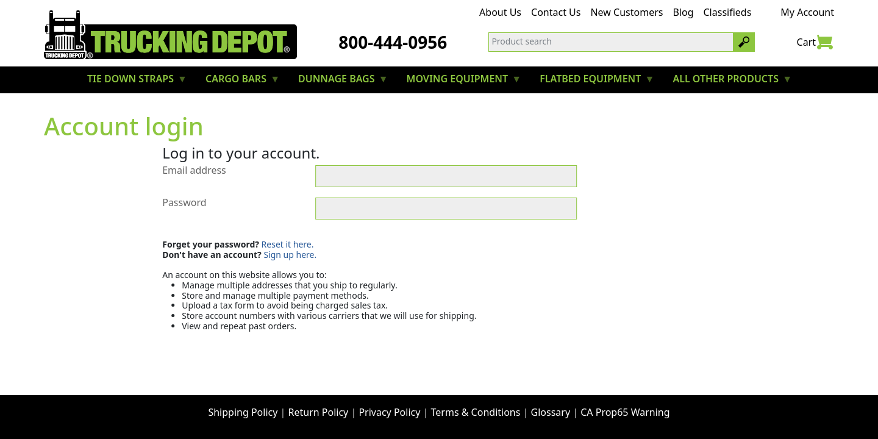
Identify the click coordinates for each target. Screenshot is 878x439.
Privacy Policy (389, 412)
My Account (807, 12)
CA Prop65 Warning (624, 412)
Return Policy (318, 412)
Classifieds (728, 12)
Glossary (551, 412)
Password (184, 203)
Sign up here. (289, 254)
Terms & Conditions (476, 412)
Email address (194, 170)
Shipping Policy (242, 412)
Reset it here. (288, 244)
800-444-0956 (392, 42)
